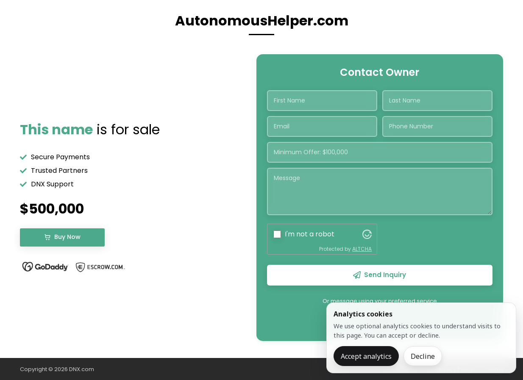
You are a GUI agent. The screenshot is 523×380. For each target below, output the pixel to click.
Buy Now (62, 237)
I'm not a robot (309, 234)
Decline (423, 356)
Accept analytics (366, 356)
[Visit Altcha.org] (367, 234)
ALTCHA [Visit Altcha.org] (362, 248)
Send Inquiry (379, 274)
